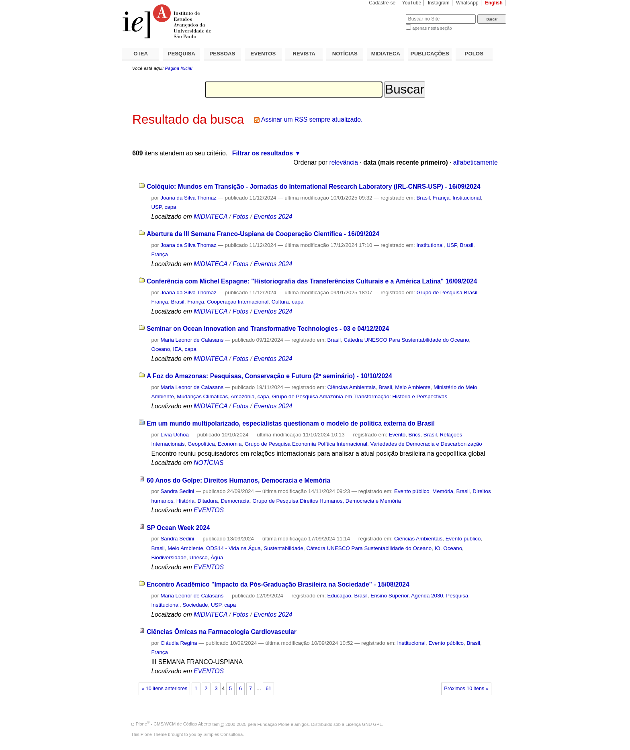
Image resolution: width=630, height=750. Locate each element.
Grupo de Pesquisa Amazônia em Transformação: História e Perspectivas (359, 396)
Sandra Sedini (177, 491)
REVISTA (304, 54)
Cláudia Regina (178, 643)
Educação (339, 596)
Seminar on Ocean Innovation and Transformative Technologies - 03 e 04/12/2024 (268, 328)
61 (268, 688)
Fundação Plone (274, 723)
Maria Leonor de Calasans (191, 340)
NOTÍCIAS (345, 54)
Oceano (160, 349)
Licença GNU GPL (364, 723)
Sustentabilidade (283, 548)
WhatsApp (467, 3)
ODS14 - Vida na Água (233, 548)
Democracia (235, 501)
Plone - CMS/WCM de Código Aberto (173, 723)
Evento (397, 435)
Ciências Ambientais (351, 387)
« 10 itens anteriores (164, 688)
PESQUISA (181, 54)
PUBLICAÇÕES (430, 54)
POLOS (474, 54)
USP (156, 207)
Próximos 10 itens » (466, 688)
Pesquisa (457, 596)
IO (437, 548)
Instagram (439, 3)
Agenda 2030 (427, 596)
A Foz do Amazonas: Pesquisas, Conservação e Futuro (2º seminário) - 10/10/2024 (269, 376)
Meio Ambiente (412, 387)
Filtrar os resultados (262, 153)
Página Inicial (178, 68)
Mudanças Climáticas (202, 396)
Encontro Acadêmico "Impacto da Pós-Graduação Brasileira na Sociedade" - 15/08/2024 (278, 584)
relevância (343, 162)
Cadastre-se (382, 3)
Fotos (240, 216)
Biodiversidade (168, 557)
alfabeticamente (475, 162)
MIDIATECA (385, 54)
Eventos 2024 (273, 216)
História (185, 501)
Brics (415, 435)
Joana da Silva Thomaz (188, 198)
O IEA (140, 54)
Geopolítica (201, 444)
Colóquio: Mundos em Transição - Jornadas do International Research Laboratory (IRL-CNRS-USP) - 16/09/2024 (314, 186)
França (441, 198)
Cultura (280, 302)
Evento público (412, 491)
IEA (177, 349)
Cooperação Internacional (237, 302)
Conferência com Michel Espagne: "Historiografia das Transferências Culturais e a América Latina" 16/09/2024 (312, 281)
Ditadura (208, 501)
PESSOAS (222, 54)
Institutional (430, 245)
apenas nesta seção (432, 28)
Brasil (423, 198)
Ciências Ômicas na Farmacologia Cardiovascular (222, 631)
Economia (229, 444)
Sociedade (195, 605)
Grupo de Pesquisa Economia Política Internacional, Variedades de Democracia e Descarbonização (363, 444)
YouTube (411, 3)
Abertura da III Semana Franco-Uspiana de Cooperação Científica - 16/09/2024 (263, 233)
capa (170, 207)
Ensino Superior (389, 596)
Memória (442, 491)
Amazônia (242, 396)
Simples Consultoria (223, 734)
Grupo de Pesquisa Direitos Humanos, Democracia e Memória (326, 501)
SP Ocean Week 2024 (178, 527)
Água (217, 557)
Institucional (466, 198)
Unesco (198, 557)
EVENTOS (263, 54)
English (494, 3)
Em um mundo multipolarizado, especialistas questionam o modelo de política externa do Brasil (291, 423)
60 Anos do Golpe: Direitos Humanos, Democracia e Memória (238, 480)
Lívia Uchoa (175, 435)
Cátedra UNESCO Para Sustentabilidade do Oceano (406, 340)
